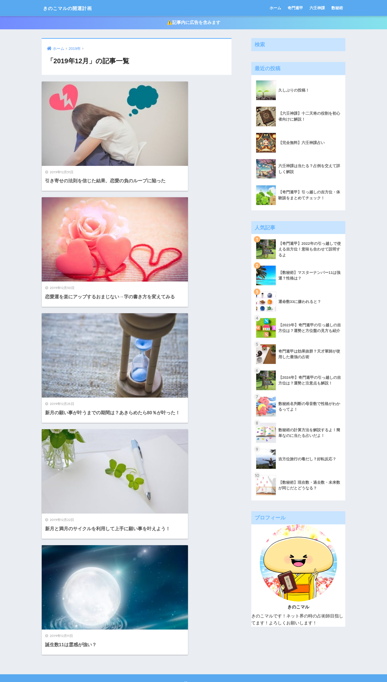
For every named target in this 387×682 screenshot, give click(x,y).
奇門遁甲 (295, 8)
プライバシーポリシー (193, 667)
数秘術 (337, 8)
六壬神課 (317, 8)
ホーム (275, 8)
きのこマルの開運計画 (74, 8)
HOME (193, 656)
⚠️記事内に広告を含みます (193, 22)
